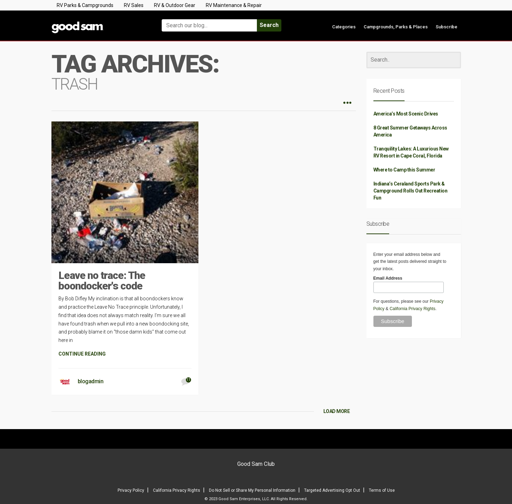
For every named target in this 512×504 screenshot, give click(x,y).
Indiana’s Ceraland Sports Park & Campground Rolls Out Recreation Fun (410, 191)
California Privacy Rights (412, 308)
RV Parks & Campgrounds (85, 5)
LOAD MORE (336, 411)
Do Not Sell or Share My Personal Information (252, 490)
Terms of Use (382, 490)
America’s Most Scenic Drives (405, 114)
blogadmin (91, 381)
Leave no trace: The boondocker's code (101, 280)
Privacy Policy (131, 490)
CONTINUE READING (82, 354)
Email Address (387, 278)
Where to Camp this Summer (404, 170)
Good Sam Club (256, 464)
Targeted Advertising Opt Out (332, 490)
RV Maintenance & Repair (234, 5)
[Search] (413, 60)
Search (269, 25)
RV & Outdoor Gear (174, 5)
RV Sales (133, 5)
